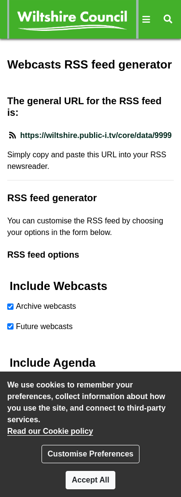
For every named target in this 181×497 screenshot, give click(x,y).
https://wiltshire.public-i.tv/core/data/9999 (96, 135)
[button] (146, 19)
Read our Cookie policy (50, 431)
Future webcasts (44, 326)
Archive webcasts (46, 306)
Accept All (91, 480)
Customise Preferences (91, 454)
